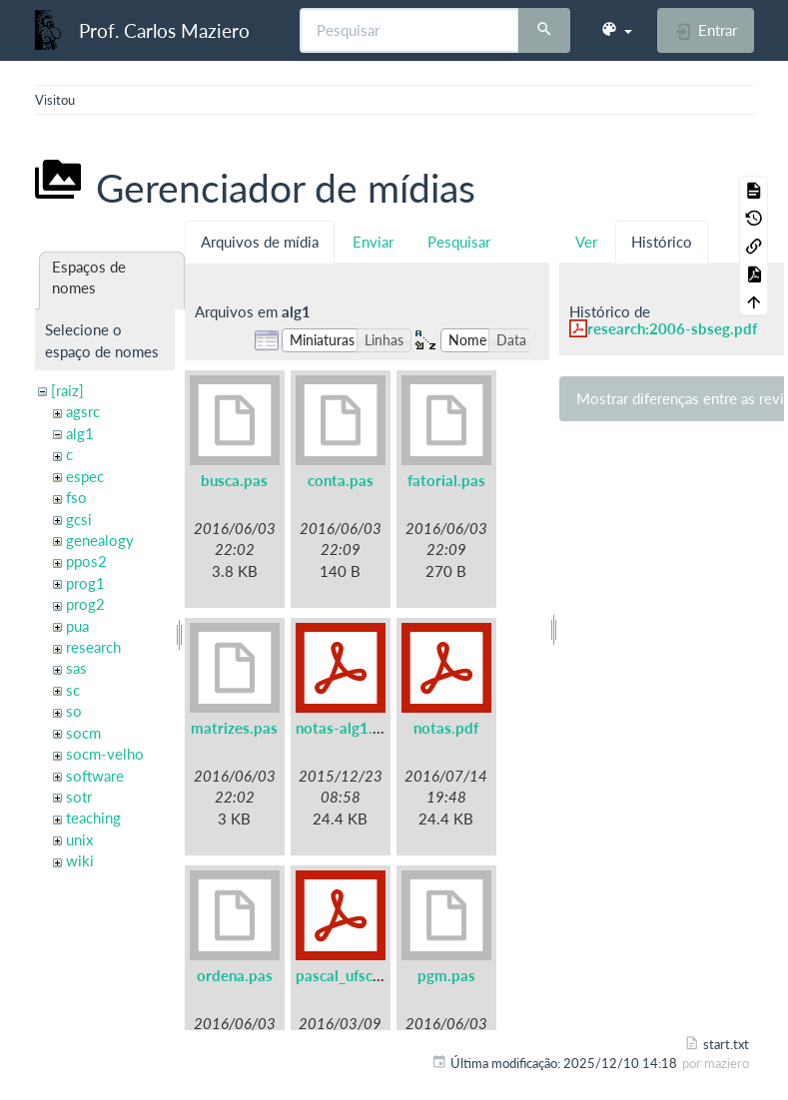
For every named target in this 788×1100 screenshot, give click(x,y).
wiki (80, 860)
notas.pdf (445, 728)
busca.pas (234, 480)
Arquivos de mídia (260, 242)
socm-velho (105, 754)
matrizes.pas (234, 728)
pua (77, 626)
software (95, 776)
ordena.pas (235, 975)
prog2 (85, 604)
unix (79, 839)
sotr (79, 797)
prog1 (85, 583)
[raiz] (67, 390)
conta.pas (341, 480)
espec (85, 476)
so (74, 711)
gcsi (79, 519)
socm (83, 733)
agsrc (83, 411)
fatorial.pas (446, 480)
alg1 (80, 433)
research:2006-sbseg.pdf (672, 328)
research (93, 647)
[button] (616, 30)
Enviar (373, 242)
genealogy (100, 540)
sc (73, 690)
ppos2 (86, 561)
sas (76, 668)
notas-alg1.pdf (345, 728)
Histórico (661, 242)
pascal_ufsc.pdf (347, 975)
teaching (93, 817)
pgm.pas (446, 975)
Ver (586, 242)
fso (76, 497)
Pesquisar (458, 242)
